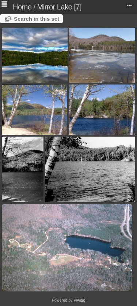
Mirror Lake (54, 7)
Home (22, 7)
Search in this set (36, 19)
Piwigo (79, 300)
